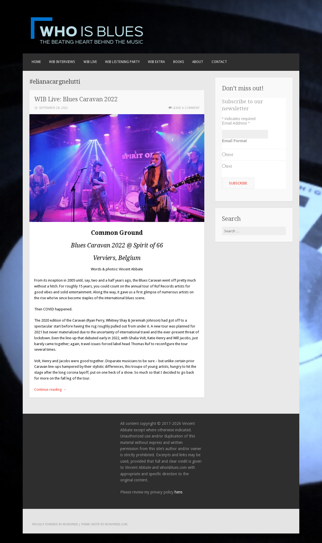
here (178, 492)
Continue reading (50, 389)
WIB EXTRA (156, 62)
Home (36, 62)
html (229, 155)
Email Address (236, 123)
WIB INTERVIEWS (62, 62)
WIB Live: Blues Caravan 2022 (76, 99)
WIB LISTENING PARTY (122, 62)
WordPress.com (116, 524)
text (229, 166)
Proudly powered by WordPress (55, 524)
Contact (219, 62)
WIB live (90, 62)
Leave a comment (186, 108)
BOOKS (178, 62)
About (197, 62)
